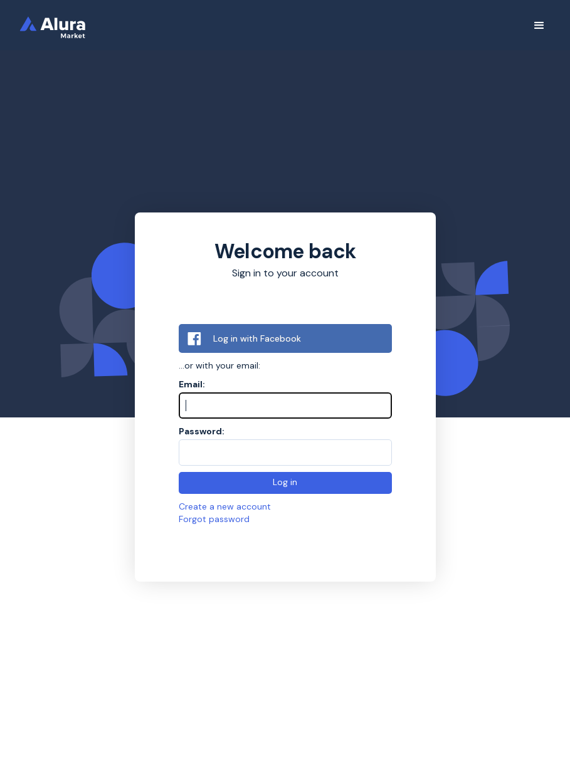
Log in (285, 482)
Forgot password (214, 519)
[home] (61, 25)
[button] (539, 25)
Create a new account (225, 506)
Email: (192, 384)
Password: (201, 431)
